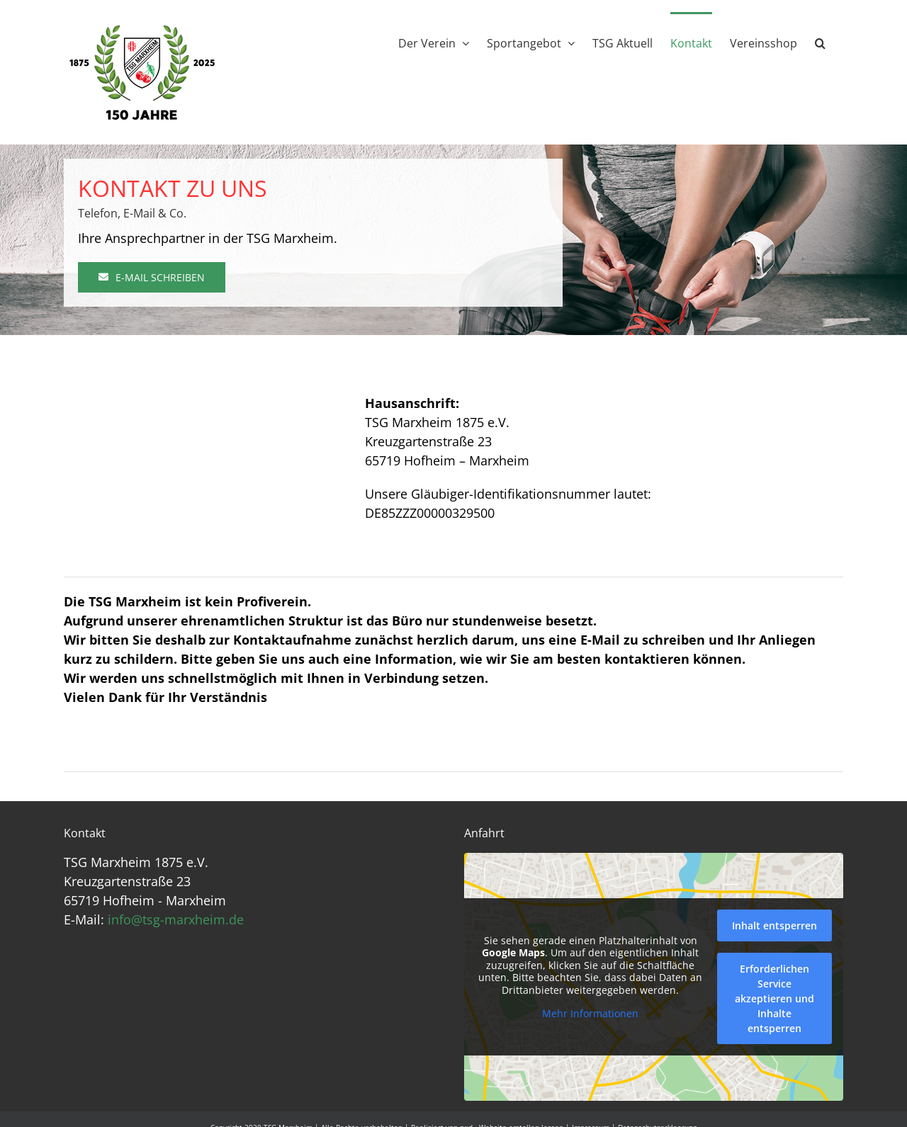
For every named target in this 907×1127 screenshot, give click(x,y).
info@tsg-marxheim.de (176, 919)
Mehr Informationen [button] (590, 1013)
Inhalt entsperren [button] (774, 925)
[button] (820, 42)
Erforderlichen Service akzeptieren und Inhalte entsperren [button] (774, 998)
